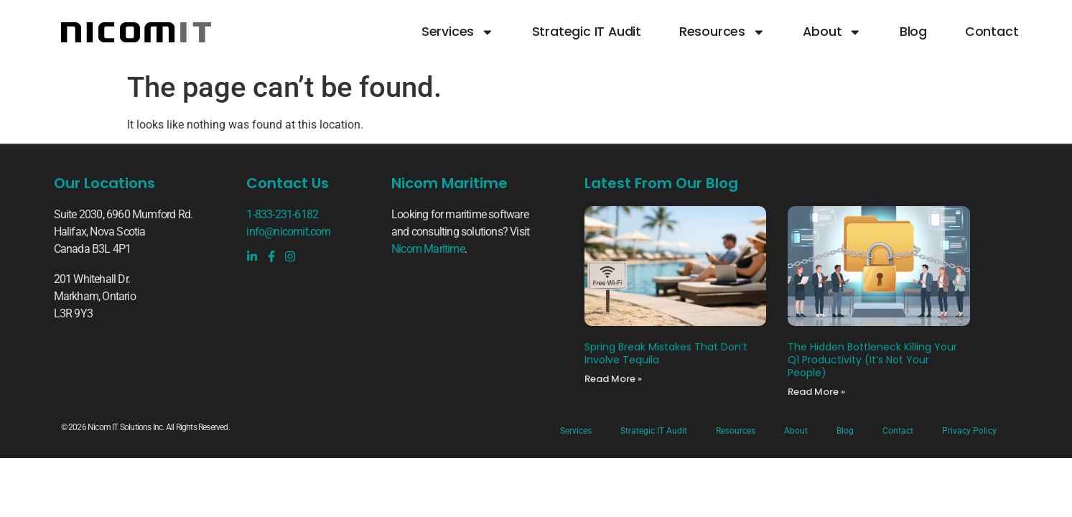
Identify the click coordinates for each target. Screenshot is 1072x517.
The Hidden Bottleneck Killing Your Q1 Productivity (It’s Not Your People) (872, 360)
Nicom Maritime (428, 249)
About (832, 32)
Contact (992, 32)
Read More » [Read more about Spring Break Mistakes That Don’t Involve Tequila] (613, 379)
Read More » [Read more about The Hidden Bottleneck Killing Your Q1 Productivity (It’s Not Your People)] (816, 392)
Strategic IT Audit (586, 32)
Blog (913, 32)
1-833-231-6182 (282, 214)
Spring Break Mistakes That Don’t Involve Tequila (665, 353)
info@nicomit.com (288, 231)
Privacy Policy (969, 431)
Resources (722, 32)
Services (457, 32)
